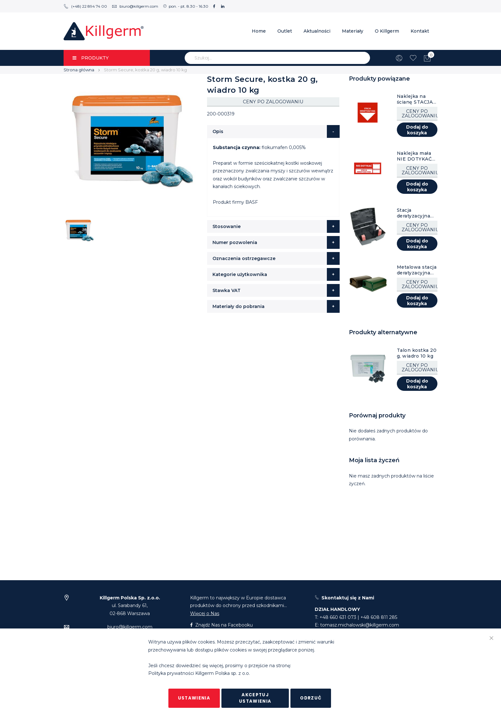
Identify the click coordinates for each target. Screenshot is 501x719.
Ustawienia (194, 698)
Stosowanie (226, 226)
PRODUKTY (91, 58)
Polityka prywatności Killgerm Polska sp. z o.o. (199, 673)
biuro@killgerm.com (135, 6)
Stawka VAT (226, 290)
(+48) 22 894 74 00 (85, 6)
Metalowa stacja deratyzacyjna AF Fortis (417, 270)
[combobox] (277, 58)
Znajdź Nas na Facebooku (221, 625)
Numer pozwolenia (234, 242)
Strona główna (79, 69)
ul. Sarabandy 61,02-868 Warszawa (130, 605)
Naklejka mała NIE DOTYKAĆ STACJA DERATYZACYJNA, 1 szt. (417, 156)
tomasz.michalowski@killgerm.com (359, 625)
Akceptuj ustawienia (255, 698)
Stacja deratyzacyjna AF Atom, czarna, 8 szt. (413, 213)
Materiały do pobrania (238, 306)
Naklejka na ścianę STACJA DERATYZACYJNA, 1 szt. (417, 99)
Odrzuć (310, 698)
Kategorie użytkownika (239, 274)
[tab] (273, 131)
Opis (217, 131)
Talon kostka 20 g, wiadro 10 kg (417, 353)
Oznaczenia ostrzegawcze (243, 258)
